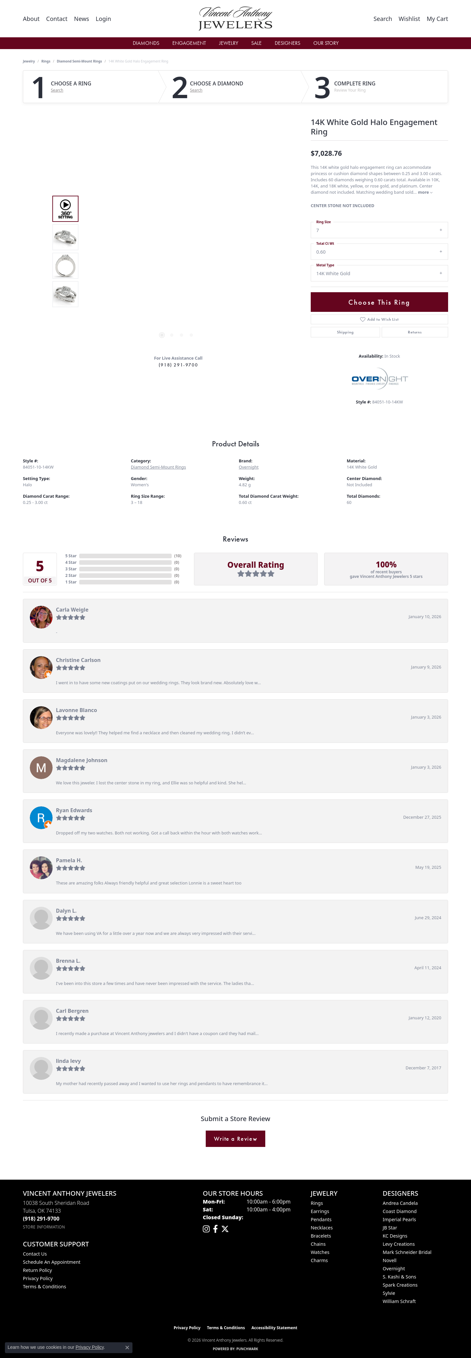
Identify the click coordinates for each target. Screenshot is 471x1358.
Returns (415, 332)
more (425, 192)
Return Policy (37, 1270)
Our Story (326, 43)
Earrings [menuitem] (320, 1211)
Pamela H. (69, 860)
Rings (46, 61)
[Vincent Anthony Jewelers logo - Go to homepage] (235, 18)
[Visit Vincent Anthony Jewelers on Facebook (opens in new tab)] (215, 1229)
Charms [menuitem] (319, 1260)
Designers (287, 43)
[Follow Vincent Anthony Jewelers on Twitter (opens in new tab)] (225, 1229)
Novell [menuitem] (389, 1260)
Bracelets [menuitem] (321, 1236)
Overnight (249, 467)
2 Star (71, 575)
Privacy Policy (38, 1278)
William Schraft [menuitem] (399, 1301)
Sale (256, 43)
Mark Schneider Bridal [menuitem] (407, 1252)
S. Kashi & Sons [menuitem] (399, 1277)
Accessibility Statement (274, 1328)
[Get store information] (44, 1227)
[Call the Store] (41, 1218)
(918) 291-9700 (178, 365)
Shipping (345, 332)
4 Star (71, 562)
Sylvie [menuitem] (389, 1293)
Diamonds (146, 43)
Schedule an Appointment (51, 1262)
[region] (176, 251)
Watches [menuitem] (320, 1252)
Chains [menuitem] (318, 1244)
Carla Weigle (72, 609)
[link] (31, 19)
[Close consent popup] (127, 1347)
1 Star (71, 582)
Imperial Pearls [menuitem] (399, 1219)
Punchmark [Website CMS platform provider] (247, 1349)
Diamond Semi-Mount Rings (79, 61)
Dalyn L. (66, 910)
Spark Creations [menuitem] (400, 1285)
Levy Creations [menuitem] (399, 1244)
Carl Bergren (72, 1010)
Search (57, 90)
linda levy (68, 1060)
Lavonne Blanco (76, 710)
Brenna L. (68, 960)
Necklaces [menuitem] (322, 1227)
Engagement (189, 43)
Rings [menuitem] (317, 1203)
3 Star (71, 569)
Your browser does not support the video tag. (177, 178)
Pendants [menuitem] (321, 1219)
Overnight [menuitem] (394, 1268)
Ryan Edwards (74, 810)
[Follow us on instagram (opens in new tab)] (206, 1229)
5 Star (71, 556)
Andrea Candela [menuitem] (400, 1203)
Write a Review (235, 1138)
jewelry (29, 61)
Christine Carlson (78, 660)
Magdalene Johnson (81, 760)
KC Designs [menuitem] (395, 1236)
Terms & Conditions (44, 1286)
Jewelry (228, 43)
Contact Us (35, 1254)
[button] (103, 19)
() (178, 556)
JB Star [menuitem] (390, 1227)
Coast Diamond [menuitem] (400, 1211)
